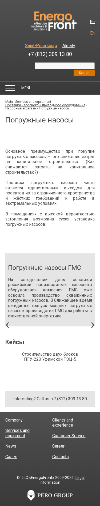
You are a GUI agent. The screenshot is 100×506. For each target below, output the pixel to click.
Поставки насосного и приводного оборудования (45, 105)
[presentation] (7, 326)
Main (9, 102)
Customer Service (69, 435)
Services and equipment (33, 102)
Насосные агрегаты (21, 108)
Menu (26, 88)
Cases (11, 456)
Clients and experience (62, 423)
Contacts (60, 456)
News (10, 446)
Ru (92, 21)
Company (14, 420)
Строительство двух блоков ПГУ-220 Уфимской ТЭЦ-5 (50, 357)
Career (58, 446)
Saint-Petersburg (41, 45)
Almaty (68, 45)
